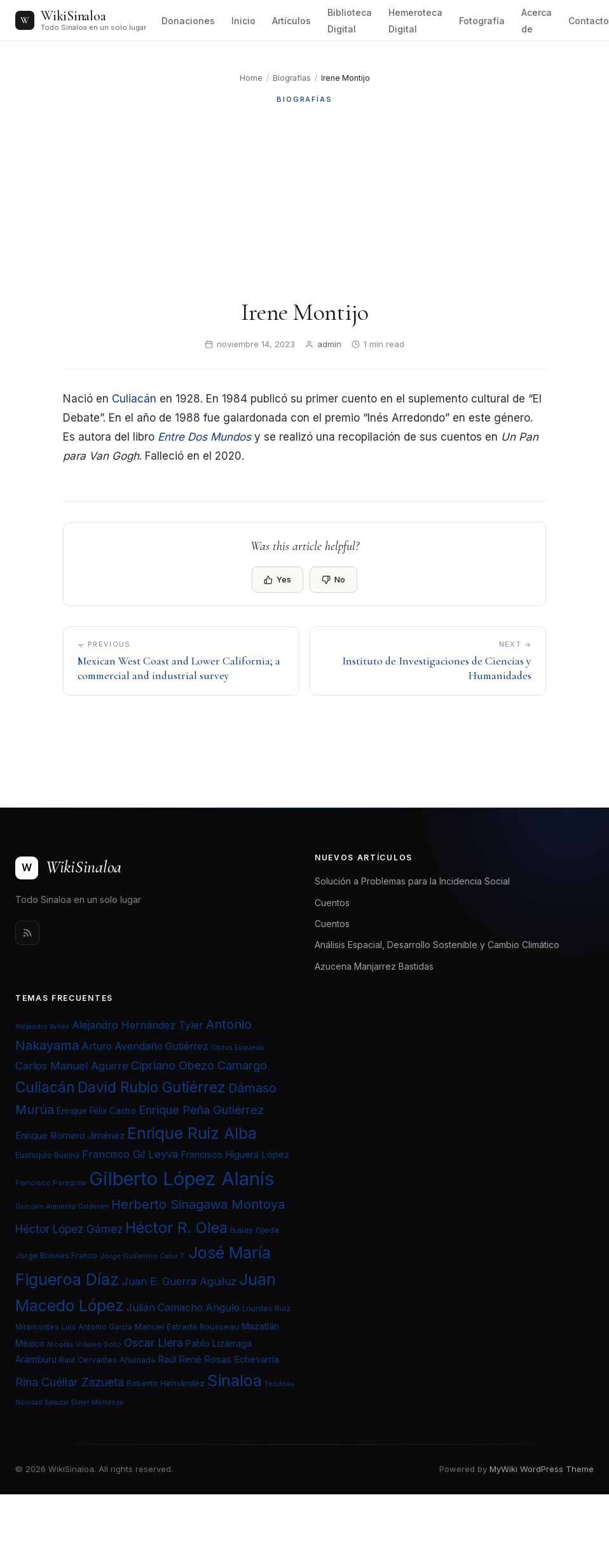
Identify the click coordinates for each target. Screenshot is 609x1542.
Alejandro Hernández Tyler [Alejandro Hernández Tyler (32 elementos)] (137, 1025)
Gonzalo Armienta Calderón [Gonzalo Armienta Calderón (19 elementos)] (62, 1206)
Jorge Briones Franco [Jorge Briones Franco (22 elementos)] (56, 1255)
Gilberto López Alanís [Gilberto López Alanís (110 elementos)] (181, 1178)
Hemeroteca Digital (415, 20)
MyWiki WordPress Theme (541, 1469)
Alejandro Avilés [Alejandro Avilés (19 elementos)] (42, 1026)
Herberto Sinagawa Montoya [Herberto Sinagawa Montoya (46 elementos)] (198, 1204)
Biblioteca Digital (349, 20)
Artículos (291, 20)
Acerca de (536, 20)
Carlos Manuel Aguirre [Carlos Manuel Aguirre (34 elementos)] (71, 1065)
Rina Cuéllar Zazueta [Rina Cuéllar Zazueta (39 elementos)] (69, 1382)
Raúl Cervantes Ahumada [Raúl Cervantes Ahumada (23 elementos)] (107, 1360)
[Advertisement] (304, 202)
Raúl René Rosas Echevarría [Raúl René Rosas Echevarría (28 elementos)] (218, 1359)
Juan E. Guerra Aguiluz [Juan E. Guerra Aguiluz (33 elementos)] (179, 1281)
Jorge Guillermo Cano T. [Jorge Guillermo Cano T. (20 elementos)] (143, 1255)
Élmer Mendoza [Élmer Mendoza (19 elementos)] (97, 1402)
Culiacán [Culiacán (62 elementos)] (45, 1087)
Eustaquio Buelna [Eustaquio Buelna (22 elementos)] (47, 1155)
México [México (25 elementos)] (29, 1344)
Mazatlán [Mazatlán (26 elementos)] (260, 1326)
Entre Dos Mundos (204, 436)
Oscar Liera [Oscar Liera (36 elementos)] (153, 1342)
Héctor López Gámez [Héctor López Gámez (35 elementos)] (69, 1229)
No (333, 579)
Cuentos (332, 902)
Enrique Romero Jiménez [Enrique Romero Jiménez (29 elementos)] (70, 1135)
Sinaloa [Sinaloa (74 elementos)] (234, 1380)
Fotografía (482, 20)
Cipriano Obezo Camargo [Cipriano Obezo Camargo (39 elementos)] (199, 1065)
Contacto (588, 20)
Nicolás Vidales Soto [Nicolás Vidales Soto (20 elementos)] (84, 1344)
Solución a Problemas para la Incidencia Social (412, 881)
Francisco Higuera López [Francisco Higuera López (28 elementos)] (235, 1154)
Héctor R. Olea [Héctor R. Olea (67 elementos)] (176, 1227)
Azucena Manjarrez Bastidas (374, 966)
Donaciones (188, 20)
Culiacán (134, 398)
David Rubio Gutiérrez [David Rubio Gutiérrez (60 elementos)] (152, 1087)
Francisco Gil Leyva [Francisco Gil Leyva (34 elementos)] (130, 1154)
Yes (277, 579)
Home (251, 78)
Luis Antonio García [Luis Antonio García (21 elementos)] (97, 1327)
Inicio (243, 20)
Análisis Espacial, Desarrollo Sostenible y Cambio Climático (437, 944)
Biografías (292, 78)
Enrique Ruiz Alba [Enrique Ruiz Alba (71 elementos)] (192, 1133)
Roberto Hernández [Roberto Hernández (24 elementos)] (166, 1383)
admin (329, 344)
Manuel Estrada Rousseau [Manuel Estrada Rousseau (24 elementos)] (187, 1326)
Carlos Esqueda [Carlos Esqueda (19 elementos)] (237, 1047)
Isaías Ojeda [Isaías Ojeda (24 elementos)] (254, 1230)
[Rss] (27, 933)
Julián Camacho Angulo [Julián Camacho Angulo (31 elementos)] (183, 1308)
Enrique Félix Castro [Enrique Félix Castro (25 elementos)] (96, 1111)
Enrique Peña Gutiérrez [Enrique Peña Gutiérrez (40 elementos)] (201, 1110)
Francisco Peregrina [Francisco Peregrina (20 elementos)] (50, 1182)
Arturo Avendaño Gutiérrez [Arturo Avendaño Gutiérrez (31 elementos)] (145, 1046)
